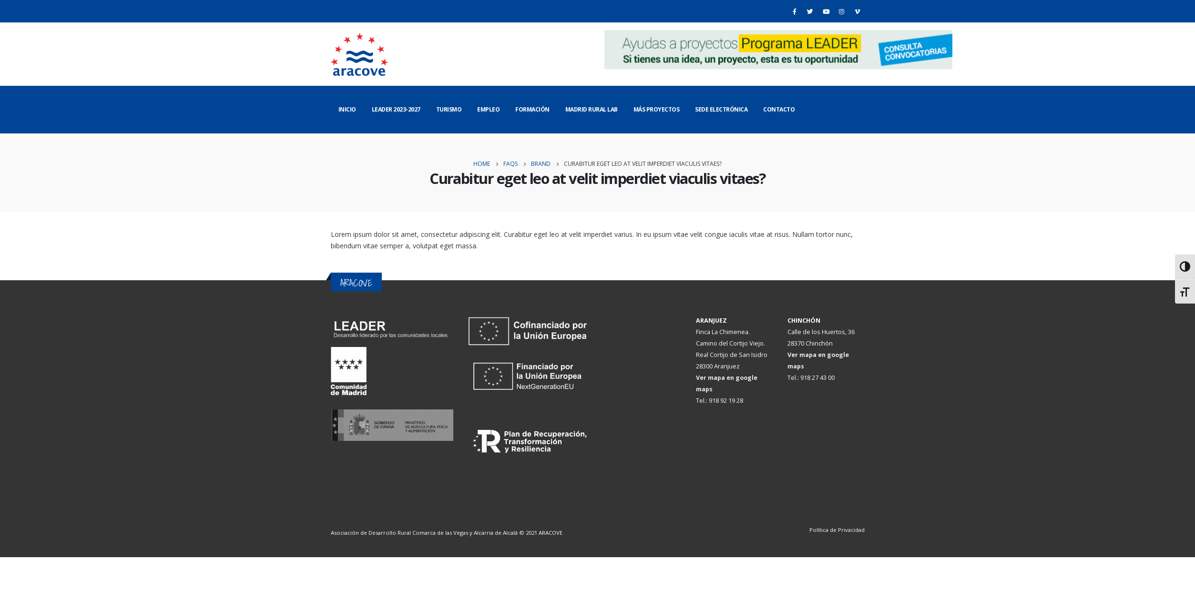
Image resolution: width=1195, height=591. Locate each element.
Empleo (488, 109)
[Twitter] (810, 11)
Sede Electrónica (721, 109)
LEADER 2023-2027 (396, 109)
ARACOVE (550, 532)
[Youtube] (826, 11)
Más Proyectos (656, 109)
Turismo (449, 109)
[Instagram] (841, 11)
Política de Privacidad (837, 529)
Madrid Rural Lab (591, 109)
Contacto (779, 109)
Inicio (347, 109)
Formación (532, 109)
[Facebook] (794, 11)
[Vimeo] (857, 11)
